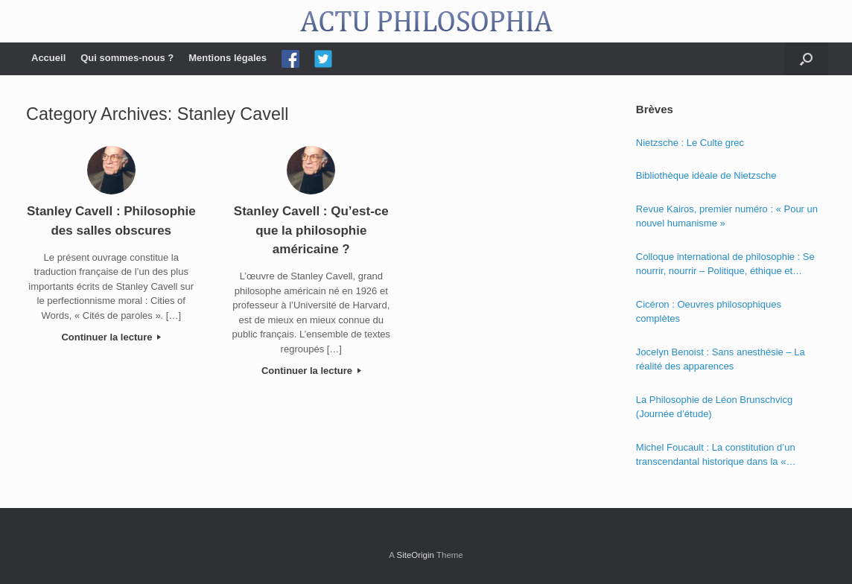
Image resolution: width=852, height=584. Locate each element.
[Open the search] (806, 58)
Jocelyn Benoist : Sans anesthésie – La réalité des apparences (720, 359)
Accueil (48, 57)
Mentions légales (227, 57)
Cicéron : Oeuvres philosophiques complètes (708, 312)
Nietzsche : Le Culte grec (690, 142)
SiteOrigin (415, 554)
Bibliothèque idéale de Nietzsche (706, 175)
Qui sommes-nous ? (127, 57)
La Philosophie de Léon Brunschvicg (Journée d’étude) (714, 407)
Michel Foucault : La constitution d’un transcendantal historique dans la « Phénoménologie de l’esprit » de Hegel (719, 455)
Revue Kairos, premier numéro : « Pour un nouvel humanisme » (727, 216)
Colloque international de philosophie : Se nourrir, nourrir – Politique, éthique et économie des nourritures (725, 265)
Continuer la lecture (111, 337)
